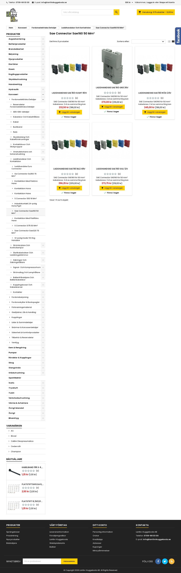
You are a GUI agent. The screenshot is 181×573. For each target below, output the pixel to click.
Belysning (13, 54)
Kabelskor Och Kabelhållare (26, 116)
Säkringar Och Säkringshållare (18, 261)
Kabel (16, 122)
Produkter (13, 34)
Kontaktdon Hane (23, 193)
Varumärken (14, 425)
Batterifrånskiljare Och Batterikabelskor (22, 278)
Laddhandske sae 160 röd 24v (154, 92)
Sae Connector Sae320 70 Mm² (25, 231)
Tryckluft (13, 388)
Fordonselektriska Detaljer (24, 99)
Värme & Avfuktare (18, 403)
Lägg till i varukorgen (69, 112)
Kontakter (17, 292)
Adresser (97, 543)
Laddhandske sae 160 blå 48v (69, 168)
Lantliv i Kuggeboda (59, 539)
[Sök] (90, 12)
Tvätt (11, 393)
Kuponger (97, 546)
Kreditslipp (98, 539)
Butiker (53, 546)
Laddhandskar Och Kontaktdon (20, 160)
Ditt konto (100, 525)
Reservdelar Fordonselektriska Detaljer (22, 105)
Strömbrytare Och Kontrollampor (20, 246)
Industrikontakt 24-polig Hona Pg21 (24, 204)
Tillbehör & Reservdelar (23, 337)
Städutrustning (16, 372)
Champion (16, 451)
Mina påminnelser (101, 550)
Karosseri (13, 94)
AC (12, 430)
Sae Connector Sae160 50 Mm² (25, 212)
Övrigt (12, 413)
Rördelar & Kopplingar (20, 357)
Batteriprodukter (17, 44)
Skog (11, 362)
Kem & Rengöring (17, 347)
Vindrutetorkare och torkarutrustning (21, 152)
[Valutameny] (129, 2)
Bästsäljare (14, 459)
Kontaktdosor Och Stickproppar (20, 145)
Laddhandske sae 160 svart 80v (69, 92)
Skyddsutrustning (18, 79)
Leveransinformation (59, 532)
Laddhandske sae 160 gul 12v (112, 168)
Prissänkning (12, 535)
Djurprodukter (16, 59)
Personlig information (103, 532)
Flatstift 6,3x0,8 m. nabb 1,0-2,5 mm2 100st (33, 501)
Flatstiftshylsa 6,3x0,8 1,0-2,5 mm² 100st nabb (33, 484)
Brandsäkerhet (16, 49)
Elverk (12, 69)
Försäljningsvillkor (58, 535)
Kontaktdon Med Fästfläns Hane (25, 219)
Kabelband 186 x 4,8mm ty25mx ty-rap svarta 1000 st (33, 467)
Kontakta (142, 525)
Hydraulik (14, 89)
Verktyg (15, 342)
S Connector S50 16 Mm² (26, 198)
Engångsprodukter (18, 74)
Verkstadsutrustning (19, 398)
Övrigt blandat (16, 408)
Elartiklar (13, 64)
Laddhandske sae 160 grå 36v (112, 87)
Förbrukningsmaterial (22, 307)
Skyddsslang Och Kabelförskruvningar (19, 138)
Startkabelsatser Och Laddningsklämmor (21, 253)
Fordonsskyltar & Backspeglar (26, 302)
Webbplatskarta (57, 543)
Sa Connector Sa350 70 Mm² (24, 174)
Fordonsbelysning (20, 297)
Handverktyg (15, 84)
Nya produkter (13, 539)
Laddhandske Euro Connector (22, 167)
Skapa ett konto (167, 2)
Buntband (17, 127)
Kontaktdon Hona (23, 188)
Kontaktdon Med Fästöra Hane (24, 182)
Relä (15, 132)
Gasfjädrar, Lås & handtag (24, 312)
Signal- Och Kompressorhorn (27, 267)
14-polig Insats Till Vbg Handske (23, 239)
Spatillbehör (15, 377)
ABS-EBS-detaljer (21, 111)
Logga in (151, 2)
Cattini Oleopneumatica (22, 441)
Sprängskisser (13, 532)
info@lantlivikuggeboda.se (54, 2)
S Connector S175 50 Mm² (26, 225)
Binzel (13, 436)
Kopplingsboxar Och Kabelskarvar (21, 285)
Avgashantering (17, 39)
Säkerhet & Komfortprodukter (25, 332)
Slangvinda (15, 367)
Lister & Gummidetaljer (22, 322)
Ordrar (96, 535)
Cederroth (16, 446)
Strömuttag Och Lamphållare (26, 272)
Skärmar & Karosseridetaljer (25, 327)
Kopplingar (17, 317)
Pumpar (13, 352)
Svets (11, 382)
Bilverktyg (14, 418)
